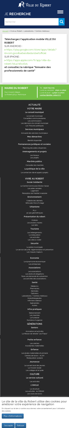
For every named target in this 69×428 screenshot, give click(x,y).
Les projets (34, 158)
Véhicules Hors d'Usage (34, 203)
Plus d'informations (13, 416)
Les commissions (34, 121)
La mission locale (34, 368)
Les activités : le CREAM (34, 391)
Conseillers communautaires (34, 118)
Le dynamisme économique (34, 262)
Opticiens (34, 293)
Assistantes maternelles (34, 346)
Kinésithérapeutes (35, 298)
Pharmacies (34, 288)
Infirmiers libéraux (35, 301)
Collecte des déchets (35, 201)
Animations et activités (34, 331)
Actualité (34, 104)
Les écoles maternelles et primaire (34, 353)
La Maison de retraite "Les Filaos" (34, 334)
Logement (35, 191)
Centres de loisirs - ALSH (34, 356)
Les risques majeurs (34, 252)
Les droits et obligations (34, 274)
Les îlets (34, 225)
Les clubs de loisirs (34, 394)
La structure (34, 389)
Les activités (34, 237)
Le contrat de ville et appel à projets (34, 172)
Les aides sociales (35, 188)
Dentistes (34, 291)
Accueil (5, 31)
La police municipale (35, 247)
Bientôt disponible (35, 140)
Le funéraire (34, 318)
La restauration (34, 235)
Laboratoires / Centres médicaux (34, 296)
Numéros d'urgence (34, 320)
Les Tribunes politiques (35, 126)
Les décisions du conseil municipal (34, 123)
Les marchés (35, 315)
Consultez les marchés (34, 165)
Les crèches (34, 343)
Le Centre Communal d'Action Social (34, 186)
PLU (34, 210)
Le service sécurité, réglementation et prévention (34, 250)
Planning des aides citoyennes (34, 148)
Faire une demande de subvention (34, 276)
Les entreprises (35, 264)
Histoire (35, 220)
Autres (34, 305)
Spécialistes (34, 303)
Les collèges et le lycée (34, 370)
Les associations (34, 271)
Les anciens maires (34, 223)
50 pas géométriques (34, 213)
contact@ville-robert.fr (50, 95)
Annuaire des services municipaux (34, 133)
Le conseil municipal (35, 116)
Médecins (34, 286)
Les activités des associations (34, 279)
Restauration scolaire (35, 358)
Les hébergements (34, 233)
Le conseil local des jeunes (34, 365)
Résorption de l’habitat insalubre (34, 193)
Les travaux (34, 155)
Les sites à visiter (34, 240)
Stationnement (34, 313)
